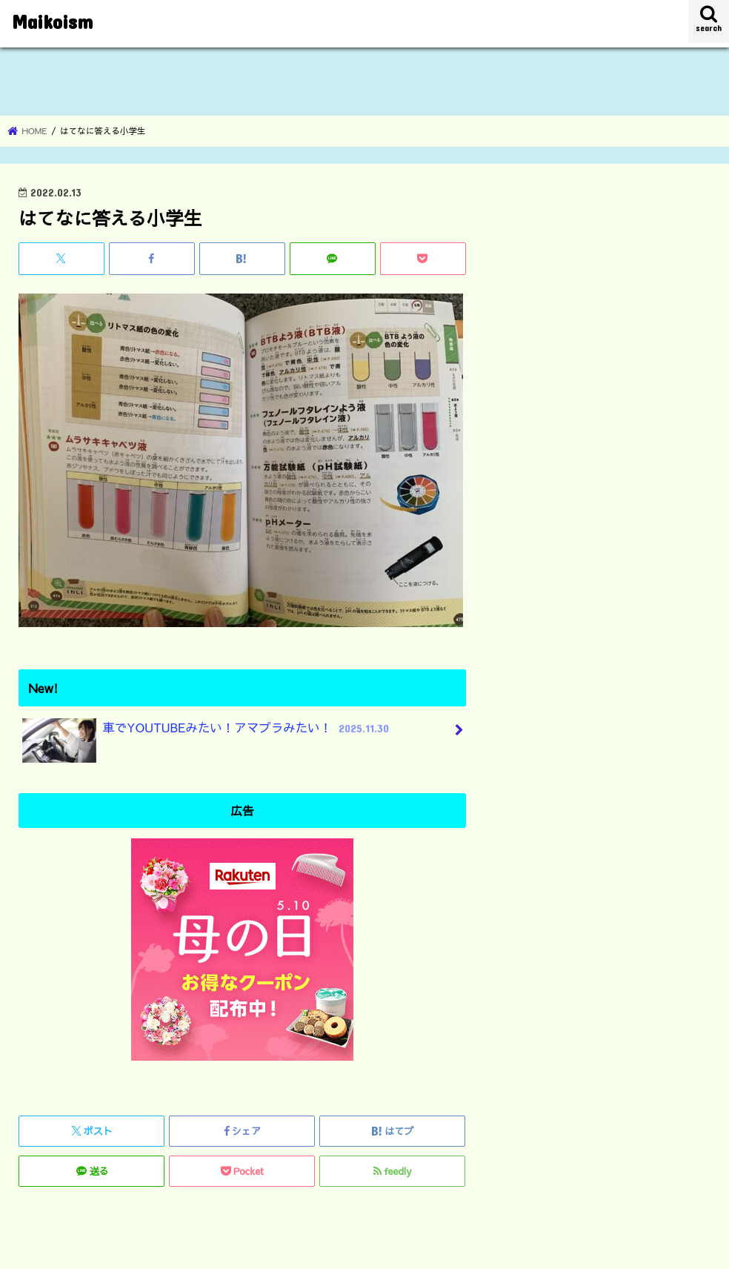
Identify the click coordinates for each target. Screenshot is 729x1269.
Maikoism (52, 21)
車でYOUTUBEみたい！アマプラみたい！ (207, 733)
